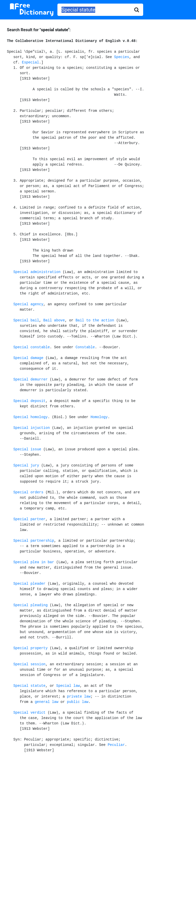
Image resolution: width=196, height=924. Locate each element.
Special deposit (29, 401)
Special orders (28, 492)
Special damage (28, 358)
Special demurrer (30, 379)
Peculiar (116, 745)
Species (121, 57)
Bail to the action (95, 320)
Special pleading (30, 605)
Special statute (29, 686)
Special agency (28, 304)
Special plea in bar (33, 562)
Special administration (36, 272)
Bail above (54, 320)
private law (78, 696)
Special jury (26, 465)
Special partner (29, 519)
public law (77, 702)
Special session (29, 664)
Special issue (27, 449)
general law (46, 702)
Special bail (26, 320)
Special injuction (31, 428)
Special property (30, 648)
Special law (68, 686)
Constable (85, 347)
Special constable (31, 347)
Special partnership (33, 541)
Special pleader (29, 584)
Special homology (30, 417)
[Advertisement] (98, 799)
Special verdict (29, 713)
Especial (30, 62)
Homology (99, 417)
